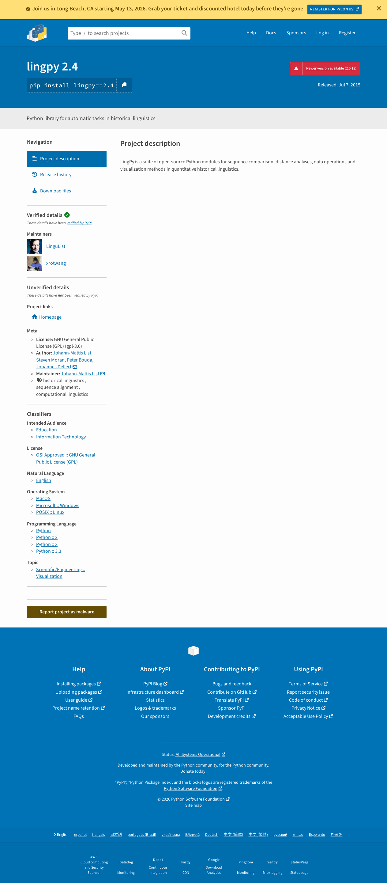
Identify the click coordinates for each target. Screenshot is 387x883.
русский (280, 834)
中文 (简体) (233, 834)
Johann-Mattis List (80, 373)
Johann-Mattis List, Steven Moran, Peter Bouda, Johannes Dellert (64, 360)
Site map (193, 805)
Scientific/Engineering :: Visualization (60, 573)
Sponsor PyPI (232, 708)
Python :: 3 (47, 544)
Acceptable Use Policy (306, 716)
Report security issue (308, 692)
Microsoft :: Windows (57, 505)
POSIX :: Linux (50, 512)
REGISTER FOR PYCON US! (332, 9)
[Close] (379, 8)
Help (251, 32)
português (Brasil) (142, 834)
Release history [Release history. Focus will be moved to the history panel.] (51, 174)
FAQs (78, 716)
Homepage (47, 317)
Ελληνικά (192, 834)
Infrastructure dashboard (152, 692)
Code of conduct (306, 700)
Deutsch (211, 834)
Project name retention (76, 708)
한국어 (337, 834)
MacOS (43, 498)
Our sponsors (155, 716)
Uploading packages (76, 692)
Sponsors (296, 32)
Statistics (155, 700)
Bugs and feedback (231, 683)
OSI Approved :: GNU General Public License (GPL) (65, 458)
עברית (298, 834)
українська (171, 834)
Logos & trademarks (155, 708)
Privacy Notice (305, 708)
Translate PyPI (229, 700)
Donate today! (193, 771)
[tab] (67, 159)
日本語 (116, 834)
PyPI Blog (152, 683)
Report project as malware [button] (66, 611)
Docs (271, 32)
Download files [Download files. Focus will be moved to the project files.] (51, 191)
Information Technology (61, 437)
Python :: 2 (47, 537)
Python (43, 530)
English (43, 480)
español (80, 834)
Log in (322, 32)
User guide (76, 700)
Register (347, 32)
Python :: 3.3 (48, 551)
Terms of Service (306, 683)
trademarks (250, 782)
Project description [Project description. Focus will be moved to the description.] (55, 158)
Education (46, 429)
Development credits (229, 716)
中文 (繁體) (258, 834)
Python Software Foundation (190, 788)
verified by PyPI (79, 223)
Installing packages (76, 683)
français (98, 834)
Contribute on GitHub (229, 692)
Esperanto (317, 834)
